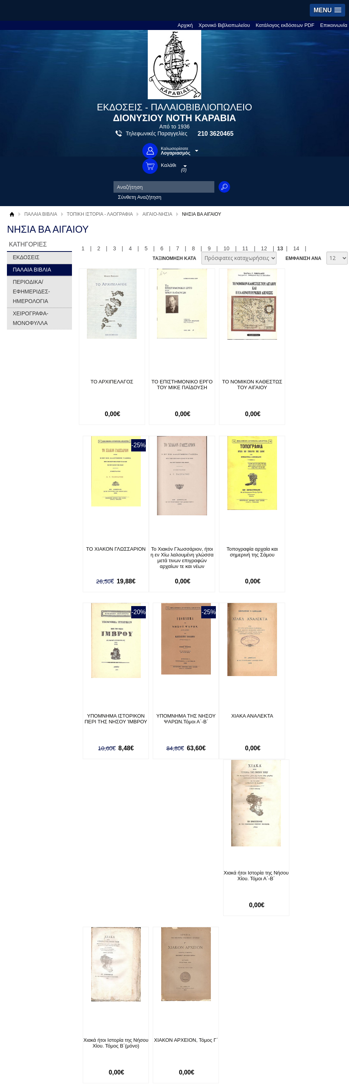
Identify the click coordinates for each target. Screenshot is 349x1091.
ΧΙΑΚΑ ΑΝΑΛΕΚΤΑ (110, 716)
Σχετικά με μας (31, 857)
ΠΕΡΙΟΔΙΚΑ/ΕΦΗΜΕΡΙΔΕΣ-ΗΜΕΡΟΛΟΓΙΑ (31, 291)
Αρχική (185, 25)
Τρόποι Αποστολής (103, 877)
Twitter (238, 870)
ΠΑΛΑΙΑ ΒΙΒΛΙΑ (40, 214)
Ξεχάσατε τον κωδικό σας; (178, 889)
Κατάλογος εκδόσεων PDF (285, 25)
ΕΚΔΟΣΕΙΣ (26, 257)
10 (227, 248)
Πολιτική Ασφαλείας (103, 889)
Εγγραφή (159, 877)
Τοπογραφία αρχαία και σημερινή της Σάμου (176, 552)
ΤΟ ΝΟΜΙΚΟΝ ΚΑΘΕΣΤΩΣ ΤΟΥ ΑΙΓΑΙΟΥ (243, 384)
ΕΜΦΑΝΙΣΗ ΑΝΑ (303, 258)
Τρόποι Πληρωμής (103, 865)
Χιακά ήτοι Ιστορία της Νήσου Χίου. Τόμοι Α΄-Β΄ (176, 719)
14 (296, 248)
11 (245, 248)
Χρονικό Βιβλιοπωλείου (224, 25)
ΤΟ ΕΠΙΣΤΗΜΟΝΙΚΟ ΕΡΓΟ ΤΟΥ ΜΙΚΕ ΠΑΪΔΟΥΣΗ (176, 384)
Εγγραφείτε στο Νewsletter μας (92, 818)
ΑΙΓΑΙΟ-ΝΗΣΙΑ (157, 214)
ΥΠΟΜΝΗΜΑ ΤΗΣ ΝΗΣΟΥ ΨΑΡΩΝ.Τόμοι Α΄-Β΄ (309, 552)
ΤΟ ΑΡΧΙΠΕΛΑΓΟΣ (110, 382)
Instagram (242, 882)
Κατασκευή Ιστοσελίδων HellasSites (298, 920)
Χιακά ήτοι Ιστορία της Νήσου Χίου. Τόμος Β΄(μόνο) (243, 722)
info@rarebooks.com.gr (309, 894)
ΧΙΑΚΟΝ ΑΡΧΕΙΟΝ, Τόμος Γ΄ (309, 719)
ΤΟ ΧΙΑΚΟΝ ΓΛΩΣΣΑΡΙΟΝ (309, 382)
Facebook (242, 857)
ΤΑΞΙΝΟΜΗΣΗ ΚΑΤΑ (174, 258)
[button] (327, 10)
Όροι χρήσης (29, 869)
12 (264, 248)
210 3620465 (216, 133)
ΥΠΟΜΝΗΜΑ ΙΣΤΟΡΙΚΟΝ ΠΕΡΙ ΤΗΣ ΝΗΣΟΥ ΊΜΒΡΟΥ (243, 554)
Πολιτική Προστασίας (38, 881)
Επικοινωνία (333, 25)
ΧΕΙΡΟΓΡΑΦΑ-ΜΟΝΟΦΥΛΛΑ (30, 318)
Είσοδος (158, 865)
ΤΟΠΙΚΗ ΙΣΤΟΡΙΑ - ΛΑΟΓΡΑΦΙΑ (100, 214)
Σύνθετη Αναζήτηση (140, 197)
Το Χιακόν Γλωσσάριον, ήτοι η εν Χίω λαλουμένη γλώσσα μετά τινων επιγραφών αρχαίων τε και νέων (110, 560)
